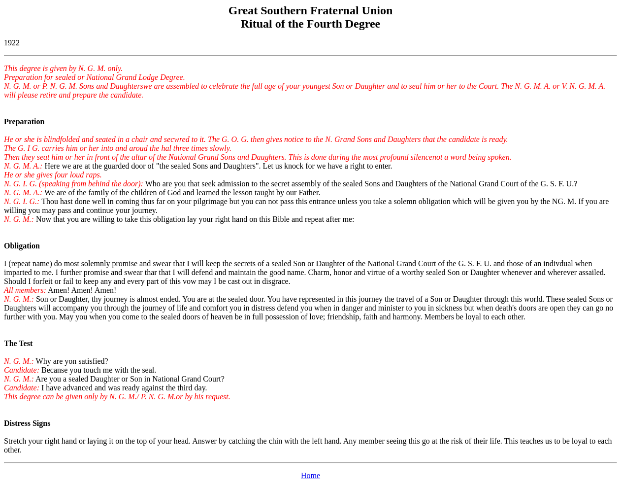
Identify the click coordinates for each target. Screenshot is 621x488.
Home (310, 475)
